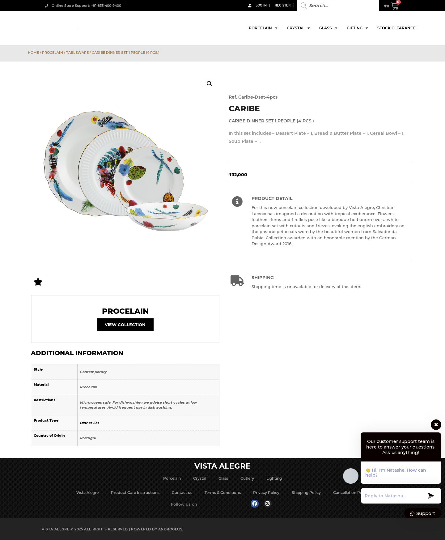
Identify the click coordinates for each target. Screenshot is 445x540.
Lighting (274, 478)
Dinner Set (89, 423)
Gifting (357, 28)
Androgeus (170, 529)
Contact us (182, 492)
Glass (328, 28)
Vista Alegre (87, 492)
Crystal (298, 28)
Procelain (52, 52)
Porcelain (263, 28)
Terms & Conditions (223, 492)
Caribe (244, 108)
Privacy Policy (266, 492)
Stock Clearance (396, 28)
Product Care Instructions (135, 492)
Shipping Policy (306, 492)
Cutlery (247, 478)
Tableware (77, 52)
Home (33, 52)
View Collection (125, 324)
